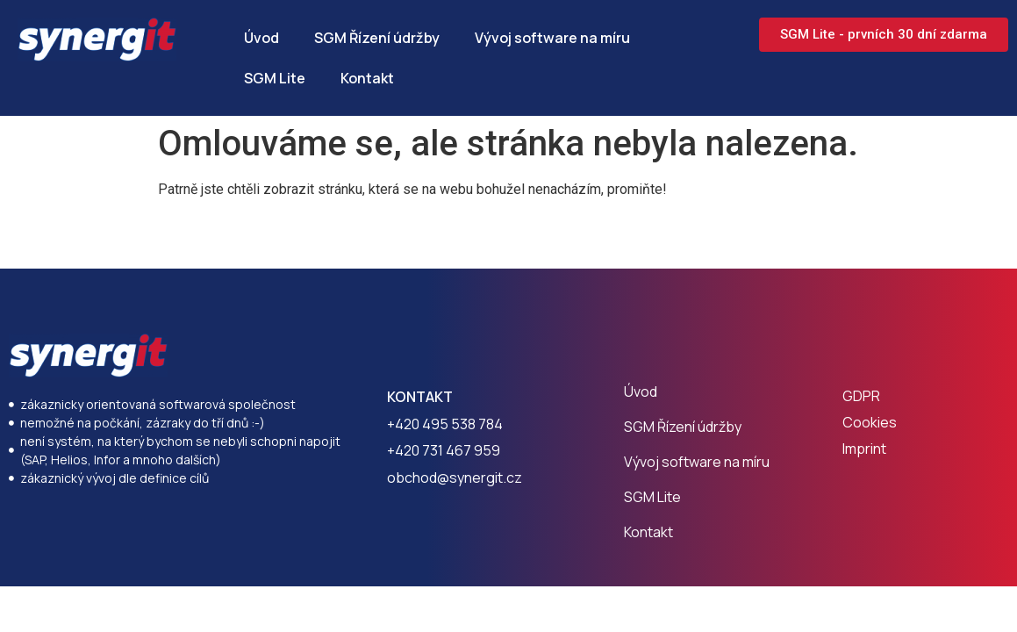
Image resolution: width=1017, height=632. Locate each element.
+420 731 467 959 (443, 450)
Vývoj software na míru (552, 37)
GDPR (861, 396)
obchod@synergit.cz (454, 477)
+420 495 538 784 (445, 424)
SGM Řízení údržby (377, 37)
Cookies (869, 422)
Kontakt (367, 78)
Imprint (864, 448)
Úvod (261, 37)
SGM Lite (274, 78)
